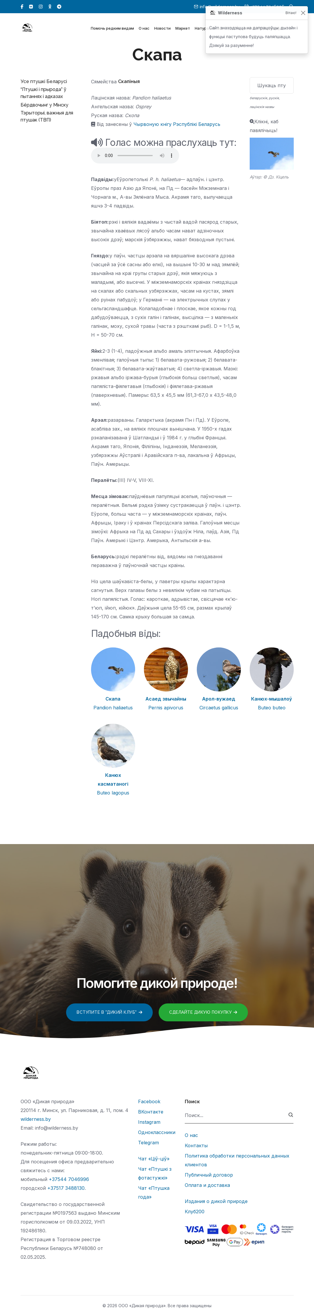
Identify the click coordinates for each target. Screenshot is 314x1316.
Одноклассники (156, 1132)
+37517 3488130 (66, 1188)
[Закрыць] (303, 13)
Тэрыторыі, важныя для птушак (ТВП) (47, 116)
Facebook (149, 1101)
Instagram (149, 1122)
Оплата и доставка (207, 1185)
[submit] (291, 1115)
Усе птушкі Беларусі (44, 81)
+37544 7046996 (69, 1179)
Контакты (196, 1145)
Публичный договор (209, 1175)
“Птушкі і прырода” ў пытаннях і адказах (43, 93)
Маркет (182, 28)
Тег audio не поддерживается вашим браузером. (135, 155)
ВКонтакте (150, 1112)
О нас (144, 28)
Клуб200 (194, 1211)
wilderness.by (36, 1119)
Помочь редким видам (112, 28)
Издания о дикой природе (216, 1201)
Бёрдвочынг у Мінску (44, 105)
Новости (162, 28)
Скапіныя (129, 81)
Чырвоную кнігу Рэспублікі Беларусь (176, 124)
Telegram (148, 1142)
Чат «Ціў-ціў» (153, 1159)
